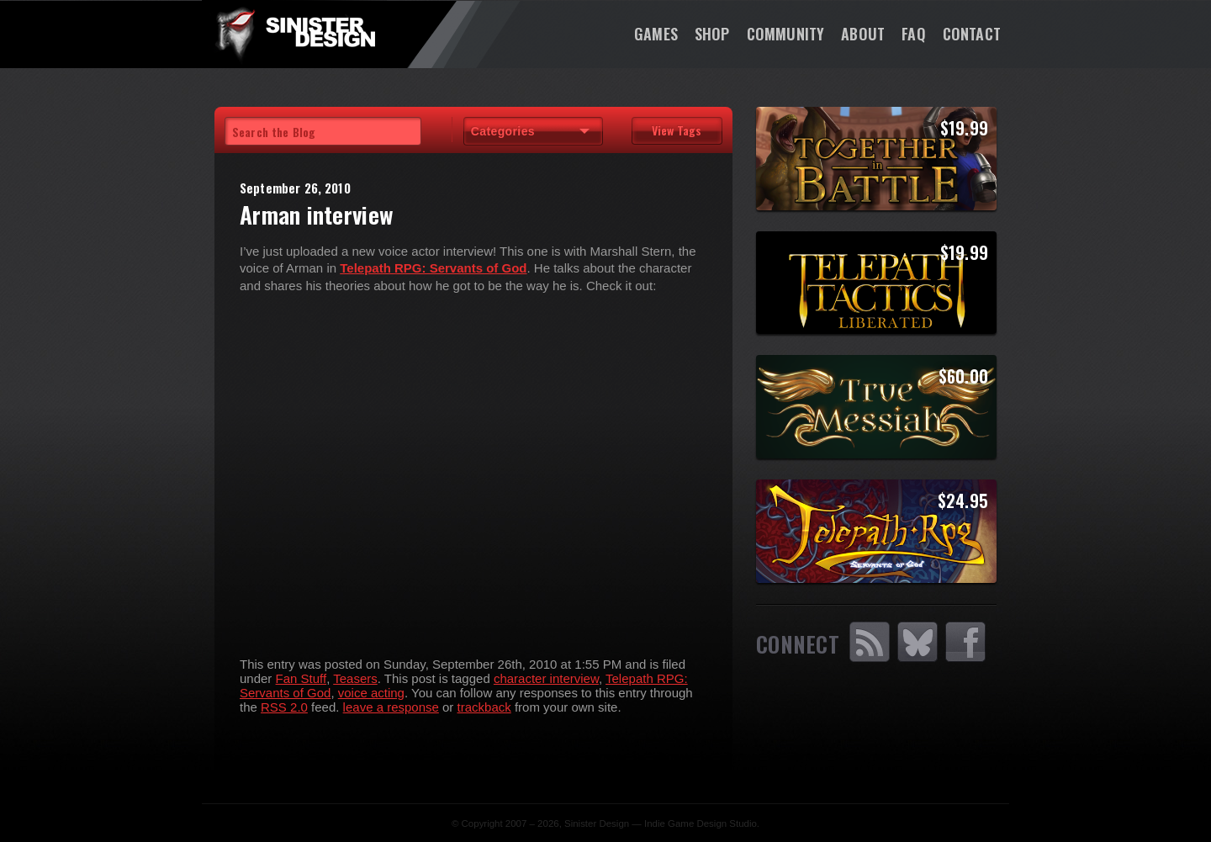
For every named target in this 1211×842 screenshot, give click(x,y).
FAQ (914, 34)
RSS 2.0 (284, 707)
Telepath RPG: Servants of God (433, 268)
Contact (972, 34)
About (863, 34)
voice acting (371, 693)
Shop (712, 34)
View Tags (676, 130)
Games (656, 34)
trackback (484, 707)
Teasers (355, 678)
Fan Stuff (301, 678)
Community (786, 34)
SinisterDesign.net (294, 33)
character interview (546, 678)
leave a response (391, 707)
